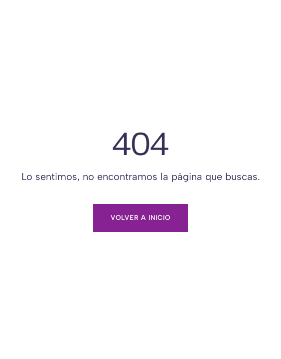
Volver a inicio (140, 217)
